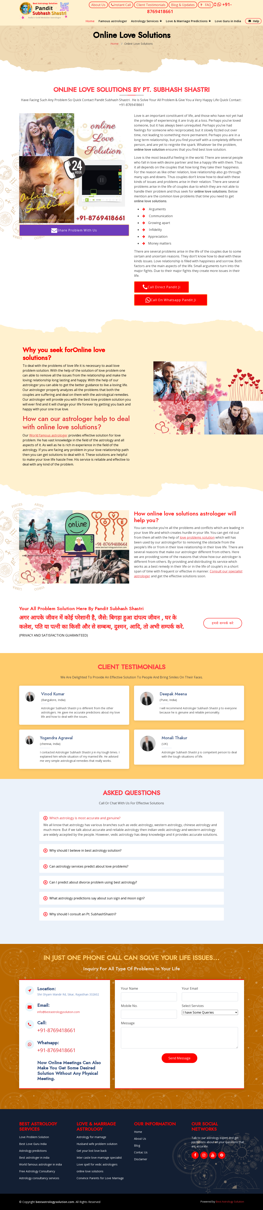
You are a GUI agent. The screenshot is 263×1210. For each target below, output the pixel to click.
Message (128, 1023)
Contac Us (141, 1152)
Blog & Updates (183, 5)
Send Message (179, 1058)
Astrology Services (145, 21)
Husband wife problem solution (97, 1144)
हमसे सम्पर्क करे (223, 623)
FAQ (205, 5)
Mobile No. (129, 1006)
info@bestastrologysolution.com (58, 1012)
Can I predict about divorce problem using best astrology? (93, 882)
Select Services (193, 1006)
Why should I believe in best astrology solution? (85, 850)
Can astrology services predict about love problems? (88, 866)
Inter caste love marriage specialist (99, 1157)
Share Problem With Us (74, 230)
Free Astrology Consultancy (37, 1171)
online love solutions (90, 1171)
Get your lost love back (92, 1150)
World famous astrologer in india (40, 1164)
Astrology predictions (33, 1150)
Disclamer (140, 1159)
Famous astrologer (113, 21)
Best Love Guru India (33, 1144)
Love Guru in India (228, 21)
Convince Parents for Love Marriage (100, 1178)
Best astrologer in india (34, 1157)
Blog (137, 1145)
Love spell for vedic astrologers (97, 1164)
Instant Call (121, 5)
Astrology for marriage (91, 1137)
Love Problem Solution (34, 1137)
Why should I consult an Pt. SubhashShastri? (82, 914)
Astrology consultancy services (39, 1178)
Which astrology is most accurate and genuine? (85, 818)
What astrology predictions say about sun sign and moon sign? (97, 898)
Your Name (129, 988)
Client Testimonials (150, 5)
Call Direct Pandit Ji (161, 287)
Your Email (190, 988)
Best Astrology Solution (230, 1201)
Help (256, 21)
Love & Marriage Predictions (187, 21)
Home (90, 21)
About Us (98, 5)
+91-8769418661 (56, 1030)
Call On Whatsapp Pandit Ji (170, 300)
